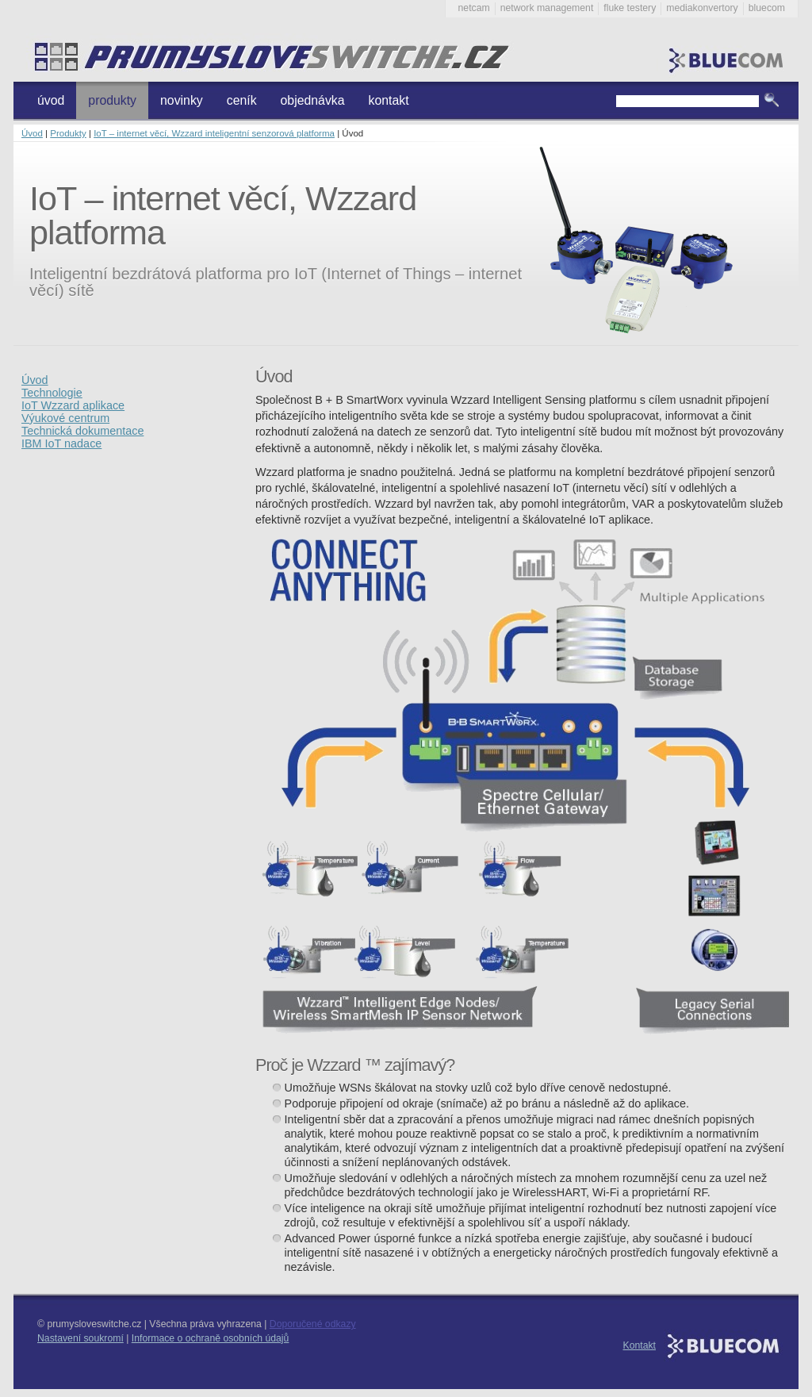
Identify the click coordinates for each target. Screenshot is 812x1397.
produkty (112, 100)
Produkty (68, 133)
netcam (474, 7)
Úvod (32, 133)
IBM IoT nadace (61, 443)
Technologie (51, 392)
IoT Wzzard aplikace (72, 405)
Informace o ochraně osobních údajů (210, 1338)
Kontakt (640, 1345)
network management (547, 7)
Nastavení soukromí (80, 1338)
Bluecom (728, 55)
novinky (181, 100)
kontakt (389, 100)
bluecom (767, 7)
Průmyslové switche (263, 57)
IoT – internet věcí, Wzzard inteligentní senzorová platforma (214, 133)
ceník (242, 100)
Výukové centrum (65, 418)
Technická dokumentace (82, 430)
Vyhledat (771, 101)
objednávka (313, 100)
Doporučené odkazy (313, 1324)
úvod (50, 100)
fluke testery (629, 7)
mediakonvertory (701, 7)
